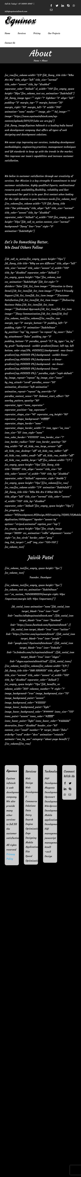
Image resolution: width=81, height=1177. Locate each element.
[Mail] (70, 794)
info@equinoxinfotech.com (16, 11)
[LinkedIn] (65, 789)
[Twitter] (70, 783)
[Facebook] (65, 783)
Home (36, 60)
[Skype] (70, 789)
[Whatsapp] (65, 794)
